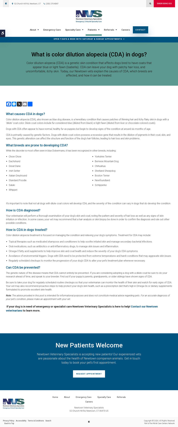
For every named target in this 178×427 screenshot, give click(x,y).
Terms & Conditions (36, 421)
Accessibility (21, 421)
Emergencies (164, 4)
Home (55, 397)
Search (48, 421)
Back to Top (9, 423)
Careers (125, 30)
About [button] (33, 30)
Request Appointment (89, 374)
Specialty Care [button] (73, 30)
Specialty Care (104, 397)
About (67, 397)
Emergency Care (52, 30)
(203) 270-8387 (52, 4)
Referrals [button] (109, 30)
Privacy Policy (8, 421)
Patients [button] (92, 30)
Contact (140, 30)
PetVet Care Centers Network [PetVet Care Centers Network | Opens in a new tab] (164, 423)
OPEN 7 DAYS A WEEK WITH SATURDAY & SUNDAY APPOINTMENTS (88, 39)
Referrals (121, 397)
